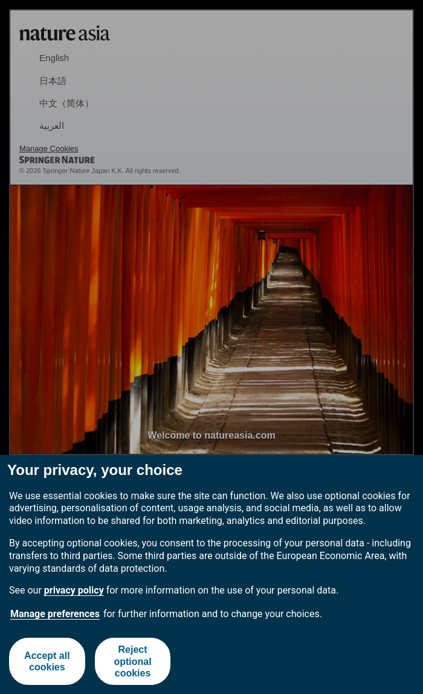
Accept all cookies (47, 661)
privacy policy (74, 590)
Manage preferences (55, 614)
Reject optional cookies (132, 661)
